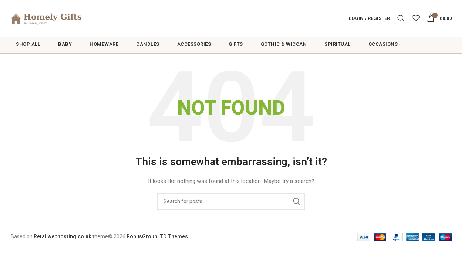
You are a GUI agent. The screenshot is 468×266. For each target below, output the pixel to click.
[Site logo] (57, 19)
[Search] (401, 19)
